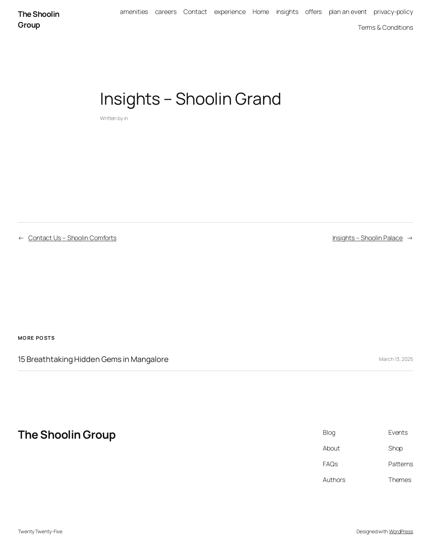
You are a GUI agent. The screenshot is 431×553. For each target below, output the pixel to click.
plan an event (348, 11)
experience (230, 11)
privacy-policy (393, 11)
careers (166, 11)
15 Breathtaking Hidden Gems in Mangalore (93, 359)
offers (313, 11)
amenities (134, 11)
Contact (195, 11)
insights (287, 11)
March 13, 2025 (396, 359)
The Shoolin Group (38, 19)
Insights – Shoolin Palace (367, 237)
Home (261, 11)
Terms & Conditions (385, 27)
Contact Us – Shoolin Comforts (72, 237)
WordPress (401, 531)
